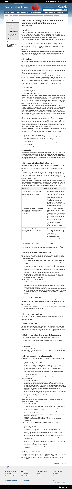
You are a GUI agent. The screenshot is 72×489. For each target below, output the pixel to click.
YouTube (55, 478)
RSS (54, 480)
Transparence (11, 466)
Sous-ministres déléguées (11, 475)
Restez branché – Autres (59, 482)
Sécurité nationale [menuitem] (10, 12)
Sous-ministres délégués (11, 27)
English (65, 1)
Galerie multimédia (25, 475)
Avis (6, 466)
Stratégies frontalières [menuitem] (23, 12)
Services (54, 1)
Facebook (55, 473)
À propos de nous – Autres (11, 480)
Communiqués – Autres (26, 480)
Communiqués (24, 473)
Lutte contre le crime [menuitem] (36, 12)
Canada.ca (48, 1)
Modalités (56, 15)
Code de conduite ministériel (12, 35)
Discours (23, 478)
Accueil (6, 15)
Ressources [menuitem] (61, 12)
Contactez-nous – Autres (43, 478)
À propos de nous (14, 15)
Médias (38, 473)
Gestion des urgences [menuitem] (50, 12)
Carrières (10, 38)
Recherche (64, 9)
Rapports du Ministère (13, 31)
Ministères (60, 1)
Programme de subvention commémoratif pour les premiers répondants (36, 15)
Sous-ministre (11, 24)
